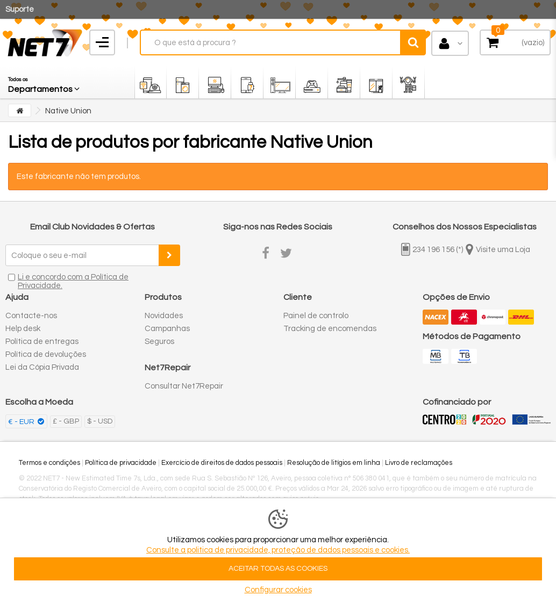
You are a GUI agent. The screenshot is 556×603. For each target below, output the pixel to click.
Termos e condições (49, 462)
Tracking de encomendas (329, 329)
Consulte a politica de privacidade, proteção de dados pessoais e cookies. (278, 550)
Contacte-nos (31, 316)
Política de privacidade (120, 462)
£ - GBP (66, 421)
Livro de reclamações (418, 462)
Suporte (19, 9)
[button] (44, 82)
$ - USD (99, 421)
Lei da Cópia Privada (42, 367)
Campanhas (167, 329)
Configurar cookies (278, 590)
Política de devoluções (45, 354)
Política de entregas (42, 342)
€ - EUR (22, 422)
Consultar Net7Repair (184, 386)
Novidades (164, 316)
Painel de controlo (315, 316)
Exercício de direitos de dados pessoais (221, 462)
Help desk (22, 329)
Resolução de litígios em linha (333, 462)
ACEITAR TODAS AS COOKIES (278, 568)
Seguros (159, 342)
